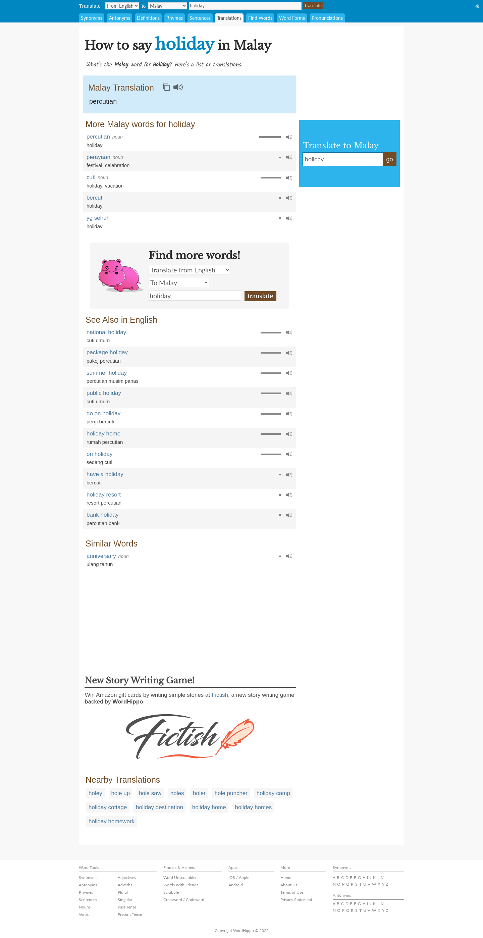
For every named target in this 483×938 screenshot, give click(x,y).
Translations (229, 18)
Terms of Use (291, 892)
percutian (103, 101)
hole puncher (231, 793)
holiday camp (273, 793)
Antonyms (119, 18)
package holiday (107, 352)
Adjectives (127, 877)
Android (235, 884)
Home (285, 877)
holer (199, 793)
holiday (245, 6)
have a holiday (105, 474)
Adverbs (125, 884)
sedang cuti (99, 462)
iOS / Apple (238, 877)
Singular (125, 899)
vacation (114, 186)
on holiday (100, 454)
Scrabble (171, 892)
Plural (123, 892)
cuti (91, 177)
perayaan (98, 157)
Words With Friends (180, 884)
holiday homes (253, 807)
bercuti (95, 198)
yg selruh (98, 218)
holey (95, 793)
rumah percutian (105, 442)
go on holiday (103, 413)
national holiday (106, 332)
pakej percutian (104, 361)
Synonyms (91, 18)
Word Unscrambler (180, 877)
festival (94, 165)
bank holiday (102, 515)
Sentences (200, 18)
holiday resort (104, 494)
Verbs (84, 914)
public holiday (104, 393)
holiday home (103, 433)
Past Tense (127, 906)
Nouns (85, 906)
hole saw (150, 793)
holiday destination (159, 807)
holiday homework (112, 821)
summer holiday (107, 373)
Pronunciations (327, 18)
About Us (288, 884)
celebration (117, 165)
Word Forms (292, 18)
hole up (120, 793)
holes (177, 793)
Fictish (220, 695)
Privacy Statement (296, 899)
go (389, 159)
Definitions (148, 18)
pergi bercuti (100, 421)
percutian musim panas (113, 381)
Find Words (260, 18)
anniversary (101, 556)
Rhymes (174, 18)
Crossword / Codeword (183, 899)
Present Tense (130, 914)
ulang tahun (100, 564)
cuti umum (98, 340)
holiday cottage (108, 807)
